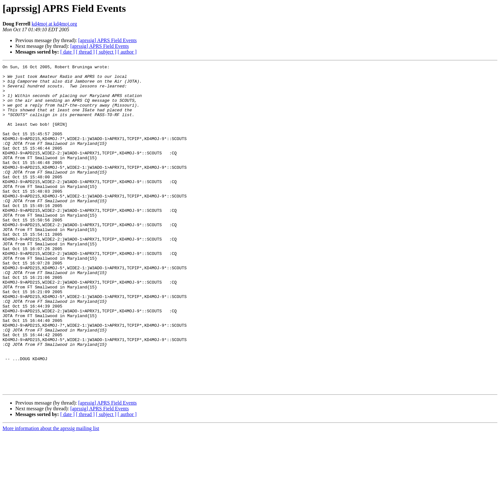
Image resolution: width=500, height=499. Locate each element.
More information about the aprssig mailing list (51, 493)
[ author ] (127, 52)
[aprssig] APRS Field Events (107, 40)
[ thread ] (85, 52)
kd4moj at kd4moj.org (54, 23)
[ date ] (67, 52)
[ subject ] (106, 52)
